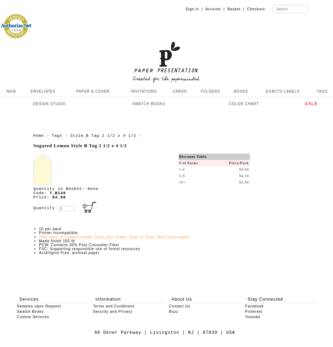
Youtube (253, 317)
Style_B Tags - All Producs (178, 136)
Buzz (173, 312)
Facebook (254, 306)
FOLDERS (210, 91)
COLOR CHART (244, 104)
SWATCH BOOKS (149, 104)
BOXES (241, 91)
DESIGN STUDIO (49, 104)
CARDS (179, 91)
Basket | (235, 9)
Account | (215, 9)
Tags (58, 136)
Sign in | (194, 9)
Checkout (256, 9)
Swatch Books (30, 312)
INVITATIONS (144, 91)
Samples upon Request (39, 306)
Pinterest (253, 312)
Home (39, 136)
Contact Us (179, 306)
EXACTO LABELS (283, 91)
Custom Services (33, 317)
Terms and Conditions (114, 306)
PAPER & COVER (93, 91)
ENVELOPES (42, 91)
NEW (10, 91)
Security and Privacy (112, 312)
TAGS (322, 91)
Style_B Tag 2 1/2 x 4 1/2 (104, 136)
